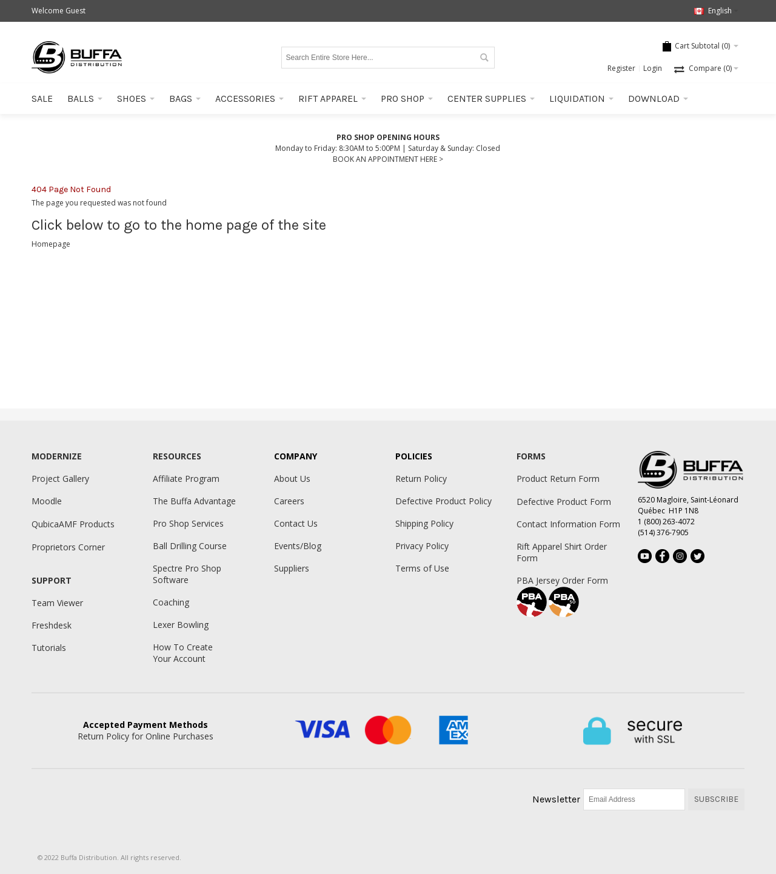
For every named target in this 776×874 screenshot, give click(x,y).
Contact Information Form (568, 524)
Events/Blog (297, 546)
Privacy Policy (422, 546)
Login (652, 68)
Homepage (51, 244)
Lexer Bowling (181, 624)
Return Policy (421, 478)
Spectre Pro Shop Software (187, 573)
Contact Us (296, 523)
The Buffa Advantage (194, 501)
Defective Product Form (564, 501)
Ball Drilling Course (190, 546)
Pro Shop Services (188, 523)
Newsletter (556, 799)
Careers (289, 501)
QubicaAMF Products (73, 524)
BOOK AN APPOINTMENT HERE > (388, 159)
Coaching (171, 602)
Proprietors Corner (68, 547)
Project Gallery (60, 478)
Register (621, 68)
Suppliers (291, 568)
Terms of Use (422, 568)
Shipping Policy (424, 523)
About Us (292, 478)
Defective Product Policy (443, 501)
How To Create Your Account (183, 652)
